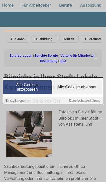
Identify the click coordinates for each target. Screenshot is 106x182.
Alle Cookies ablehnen (77, 87)
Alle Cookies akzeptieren (27, 87)
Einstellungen (15, 101)
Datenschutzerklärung (84, 101)
